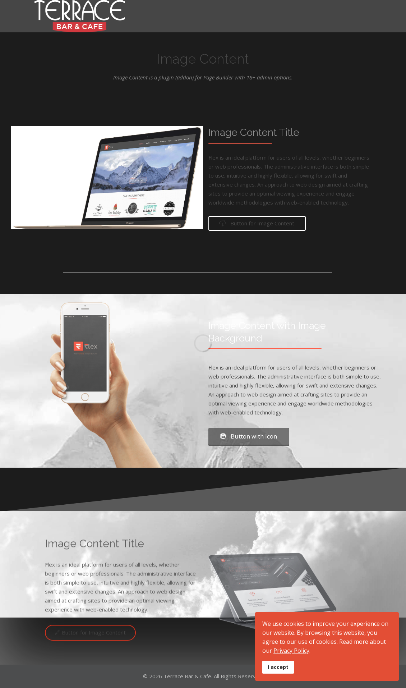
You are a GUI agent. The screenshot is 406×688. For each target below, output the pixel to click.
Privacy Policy (291, 651)
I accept (278, 667)
